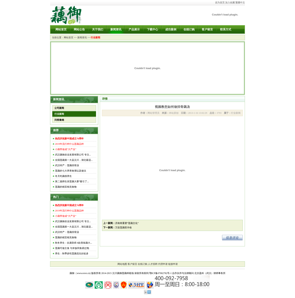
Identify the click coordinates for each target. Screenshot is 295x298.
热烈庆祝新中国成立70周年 (69, 138)
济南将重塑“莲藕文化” (127, 223)
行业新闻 (95, 37)
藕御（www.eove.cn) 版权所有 (85, 273)
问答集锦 (59, 120)
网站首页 (61, 29)
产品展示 (134, 29)
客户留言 (207, 29)
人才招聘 (152, 264)
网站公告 (79, 29)
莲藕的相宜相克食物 (66, 186)
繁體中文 (240, 2)
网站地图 (122, 264)
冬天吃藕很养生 (63, 176)
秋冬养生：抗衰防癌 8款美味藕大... (73, 242)
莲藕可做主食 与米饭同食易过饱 (72, 248)
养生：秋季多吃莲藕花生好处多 (71, 253)
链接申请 (173, 264)
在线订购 (189, 29)
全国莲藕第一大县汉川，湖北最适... (74, 160)
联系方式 (225, 29)
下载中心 (152, 29)
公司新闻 (59, 108)
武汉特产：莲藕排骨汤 (67, 165)
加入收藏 (230, 2)
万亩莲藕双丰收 (123, 227)
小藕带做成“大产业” (65, 149)
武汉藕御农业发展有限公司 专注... (73, 154)
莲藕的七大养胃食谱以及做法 (70, 170)
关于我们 (97, 29)
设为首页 (220, 2)
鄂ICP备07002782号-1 (160, 273)
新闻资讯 (115, 29)
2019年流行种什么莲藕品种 (69, 144)
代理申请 (163, 264)
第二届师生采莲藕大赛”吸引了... (72, 181)
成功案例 (170, 29)
